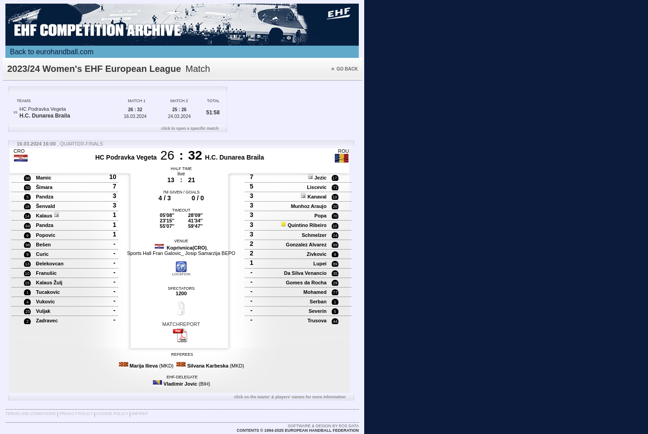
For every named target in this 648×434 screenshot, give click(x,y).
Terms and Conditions (30, 413)
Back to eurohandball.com (52, 52)
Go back (344, 68)
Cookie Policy (112, 413)
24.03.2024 (179, 113)
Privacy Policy (76, 413)
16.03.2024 (135, 113)
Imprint (140, 413)
